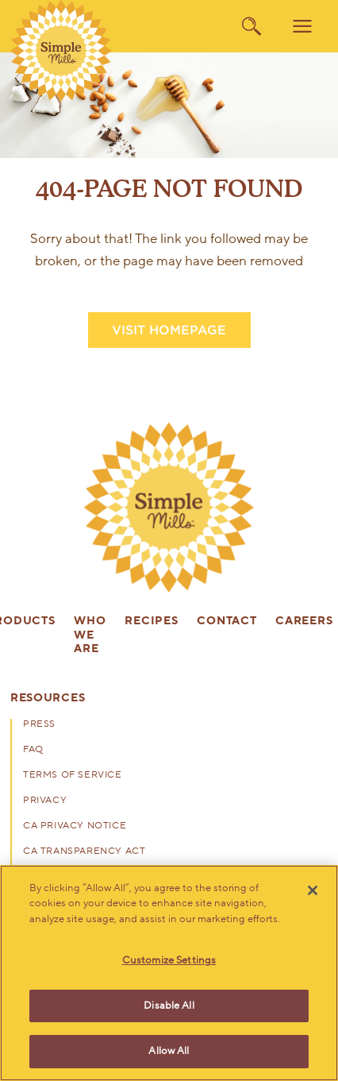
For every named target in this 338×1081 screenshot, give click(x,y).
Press (39, 724)
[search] (251, 26)
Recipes (151, 621)
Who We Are (90, 635)
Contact (226, 621)
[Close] (312, 890)
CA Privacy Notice (74, 826)
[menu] (302, 26)
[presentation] (169, 508)
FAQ (33, 749)
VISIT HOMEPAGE (169, 330)
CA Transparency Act (84, 851)
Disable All (169, 1005)
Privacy (45, 800)
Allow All (168, 1051)
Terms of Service (72, 775)
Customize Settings (169, 960)
